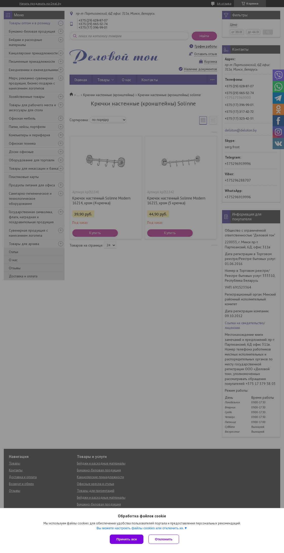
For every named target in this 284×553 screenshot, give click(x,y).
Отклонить (163, 539)
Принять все (126, 539)
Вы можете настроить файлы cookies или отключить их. (140, 528)
